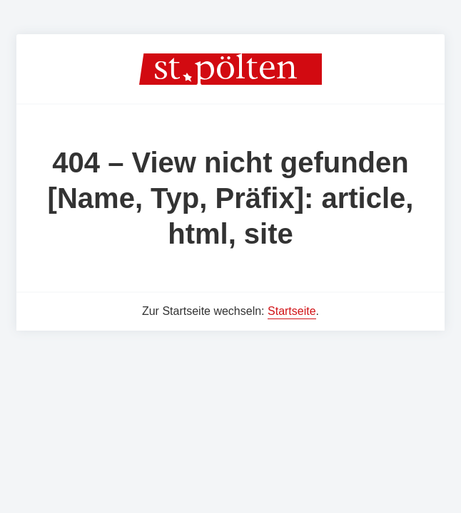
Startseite (292, 311)
